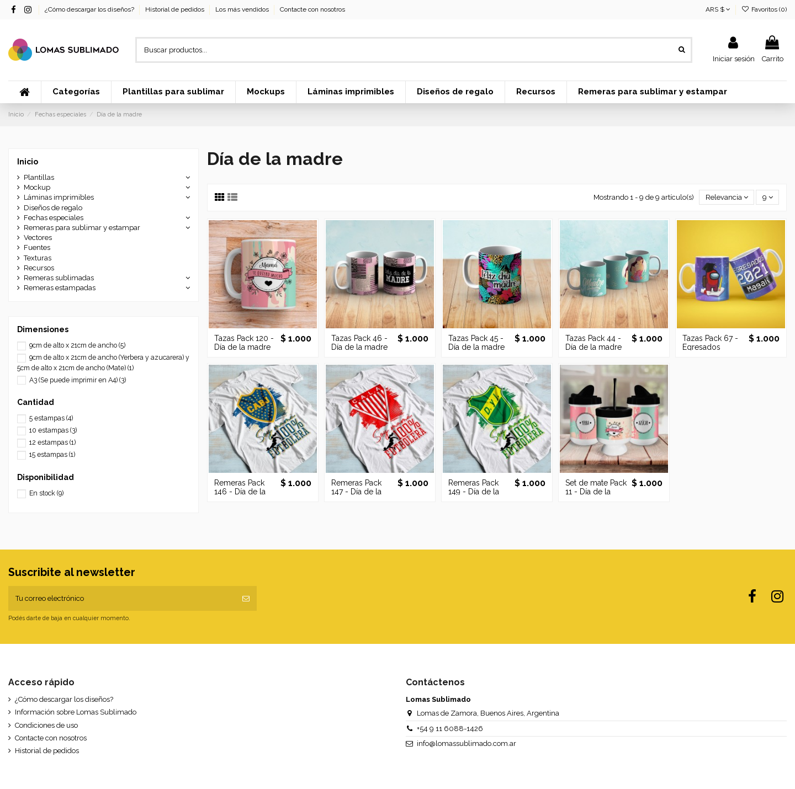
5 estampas (51, 418)
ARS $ (718, 9)
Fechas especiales (53, 218)
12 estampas (52, 442)
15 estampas (52, 455)
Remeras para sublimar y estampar (82, 227)
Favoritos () (764, 9)
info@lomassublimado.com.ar (466, 743)
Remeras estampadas (60, 288)
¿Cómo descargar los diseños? (90, 9)
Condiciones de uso (46, 725)
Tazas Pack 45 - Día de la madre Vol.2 (476, 347)
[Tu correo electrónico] (121, 598)
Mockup (37, 187)
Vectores (38, 237)
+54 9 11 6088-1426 (450, 728)
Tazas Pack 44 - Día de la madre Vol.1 (593, 347)
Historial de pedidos (175, 9)
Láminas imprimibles (59, 197)
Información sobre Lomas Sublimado (75, 712)
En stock (46, 493)
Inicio (27, 161)
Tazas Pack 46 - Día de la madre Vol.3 (359, 347)
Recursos (39, 268)
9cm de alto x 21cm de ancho (77, 345)
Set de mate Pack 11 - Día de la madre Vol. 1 (596, 492)
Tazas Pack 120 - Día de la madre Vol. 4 (244, 347)
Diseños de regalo (53, 208)
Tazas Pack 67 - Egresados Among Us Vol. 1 (712, 347)
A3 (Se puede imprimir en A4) (77, 380)
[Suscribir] (246, 598)
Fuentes (37, 247)
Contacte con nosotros (312, 9)
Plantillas (39, 177)
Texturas (37, 258)
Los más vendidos (243, 9)
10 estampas (53, 430)
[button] (76, 92)
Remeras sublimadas (59, 278)
